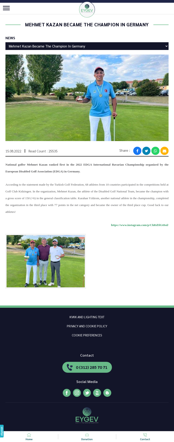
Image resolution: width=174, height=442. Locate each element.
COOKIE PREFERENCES (87, 335)
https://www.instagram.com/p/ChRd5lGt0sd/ (140, 225)
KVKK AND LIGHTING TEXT (87, 317)
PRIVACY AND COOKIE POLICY (87, 326)
